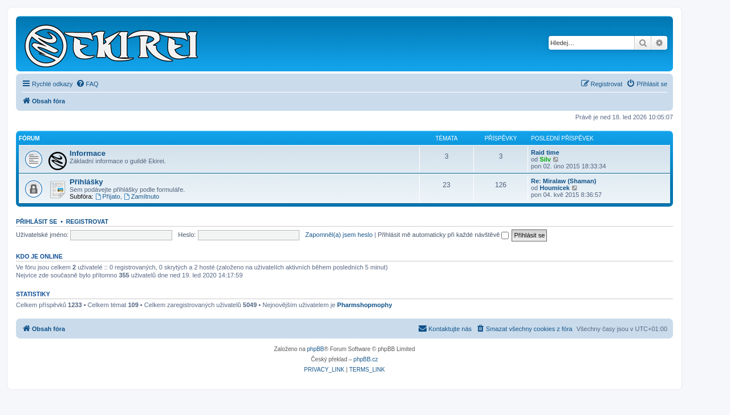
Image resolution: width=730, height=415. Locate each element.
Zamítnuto (141, 196)
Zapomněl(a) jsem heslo (338, 234)
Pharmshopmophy (364, 304)
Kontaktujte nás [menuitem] (445, 328)
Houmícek (555, 187)
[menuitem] (87, 84)
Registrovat (87, 221)
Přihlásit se (36, 221)
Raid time (545, 152)
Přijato (107, 196)
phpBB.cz (366, 359)
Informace (88, 153)
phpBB (315, 349)
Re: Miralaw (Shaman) (563, 181)
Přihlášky (86, 182)
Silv (545, 159)
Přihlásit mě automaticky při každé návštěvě (443, 234)
